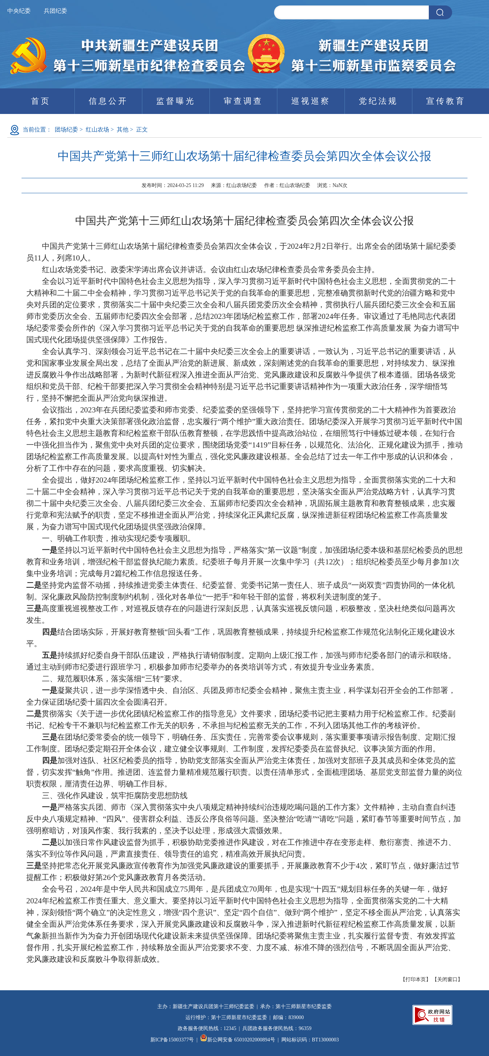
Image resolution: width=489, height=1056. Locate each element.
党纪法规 (378, 101)
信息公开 (108, 101)
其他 (122, 129)
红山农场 (97, 129)
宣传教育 (446, 101)
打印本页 (415, 979)
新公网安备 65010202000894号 (237, 1039)
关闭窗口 (447, 979)
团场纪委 (66, 129)
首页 (41, 101)
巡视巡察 (311, 101)
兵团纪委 (55, 11)
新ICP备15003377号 (172, 1039)
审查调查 (243, 101)
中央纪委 (19, 11)
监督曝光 (176, 101)
